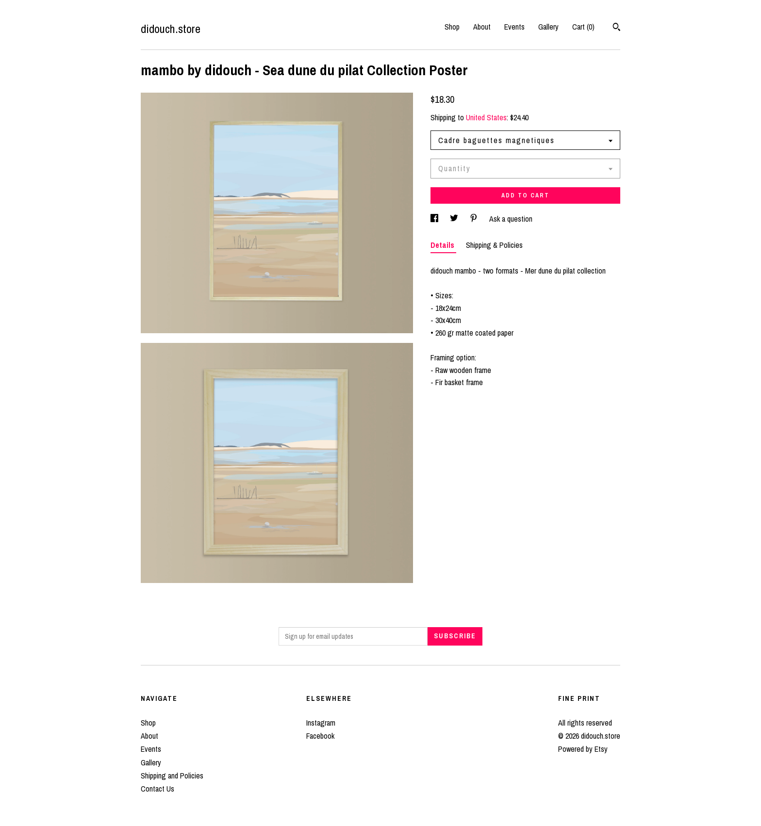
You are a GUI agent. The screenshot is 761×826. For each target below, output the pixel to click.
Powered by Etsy (583, 749)
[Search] (616, 28)
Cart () (583, 26)
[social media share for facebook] (435, 218)
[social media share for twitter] (455, 218)
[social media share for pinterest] (475, 218)
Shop (452, 26)
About (482, 26)
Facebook (320, 735)
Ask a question (510, 218)
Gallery (548, 26)
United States (486, 117)
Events (514, 26)
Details (443, 245)
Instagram (320, 722)
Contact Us (157, 788)
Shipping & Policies (494, 245)
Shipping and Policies (172, 775)
